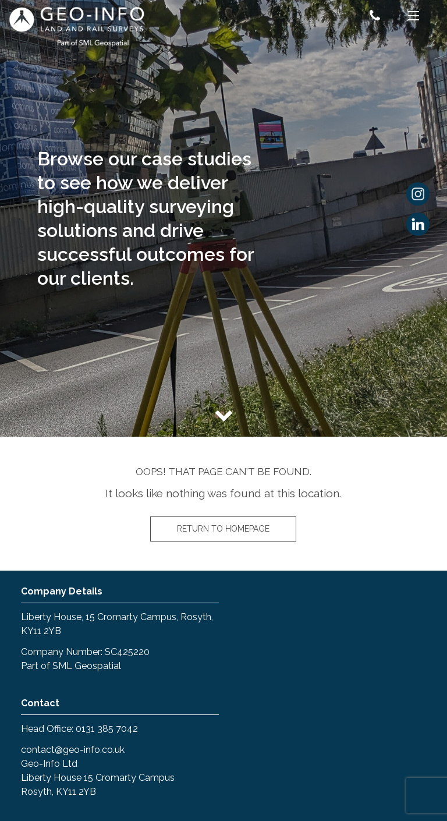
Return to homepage (223, 528)
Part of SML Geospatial (71, 665)
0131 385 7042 (107, 728)
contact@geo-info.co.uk (73, 749)
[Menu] (413, 17)
